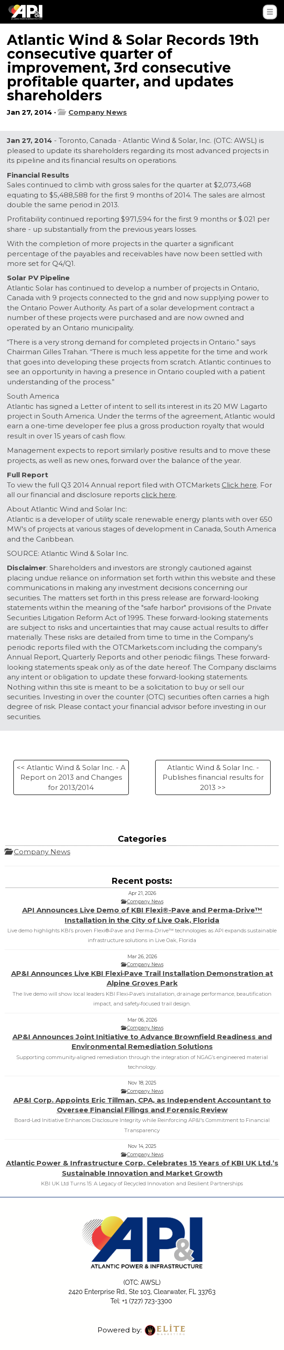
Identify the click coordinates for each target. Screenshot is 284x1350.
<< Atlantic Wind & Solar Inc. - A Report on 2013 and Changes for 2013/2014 (71, 777)
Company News (97, 112)
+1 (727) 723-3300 (147, 1301)
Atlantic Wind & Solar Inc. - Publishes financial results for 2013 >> (213, 777)
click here (158, 494)
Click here (239, 485)
